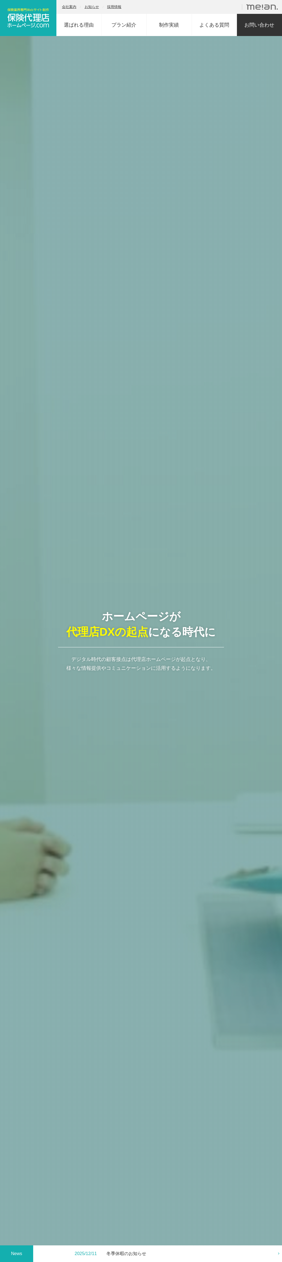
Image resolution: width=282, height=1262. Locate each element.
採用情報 (114, 7)
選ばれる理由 (79, 25)
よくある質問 (214, 25)
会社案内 (69, 7)
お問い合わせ (259, 25)
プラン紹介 (123, 25)
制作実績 (169, 25)
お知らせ (92, 7)
